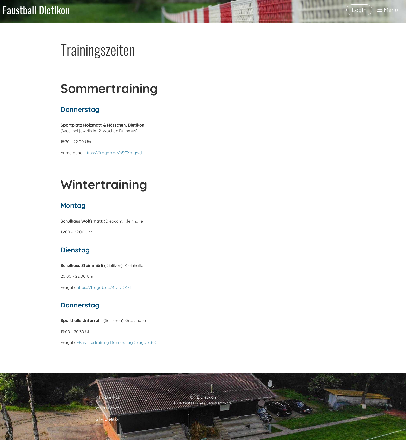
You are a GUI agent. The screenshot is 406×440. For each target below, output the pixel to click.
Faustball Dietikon (36, 10)
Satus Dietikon (108, 407)
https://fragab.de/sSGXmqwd (113, 152)
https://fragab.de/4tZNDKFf (104, 287)
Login (359, 9)
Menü (387, 9)
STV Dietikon (108, 419)
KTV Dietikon (108, 397)
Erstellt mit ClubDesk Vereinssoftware (203, 403)
